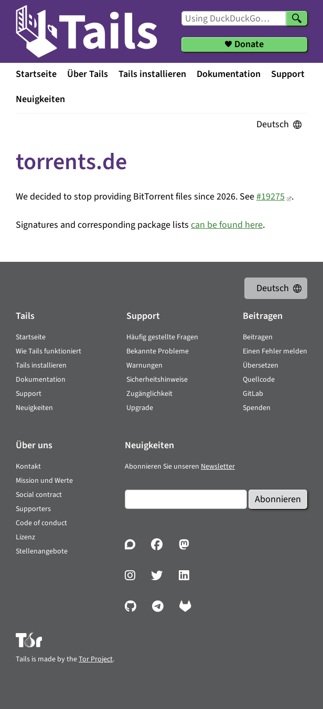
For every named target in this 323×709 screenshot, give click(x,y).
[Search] (296, 18)
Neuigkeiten (40, 99)
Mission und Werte (44, 480)
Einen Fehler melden (275, 351)
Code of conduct (41, 523)
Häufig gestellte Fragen (162, 337)
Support (288, 74)
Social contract (39, 495)
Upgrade (139, 408)
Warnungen (144, 365)
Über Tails (87, 74)
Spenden (257, 408)
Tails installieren (152, 74)
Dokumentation (229, 74)
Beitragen (258, 337)
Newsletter (218, 466)
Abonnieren (278, 499)
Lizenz (25, 537)
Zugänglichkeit (149, 394)
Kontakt (28, 466)
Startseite (36, 74)
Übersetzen (260, 365)
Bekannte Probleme (157, 351)
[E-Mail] (186, 499)
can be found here (227, 224)
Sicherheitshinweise (157, 379)
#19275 (270, 196)
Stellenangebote (42, 551)
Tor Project (96, 659)
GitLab (253, 394)
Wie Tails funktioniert (48, 351)
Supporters (33, 509)
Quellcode (259, 379)
